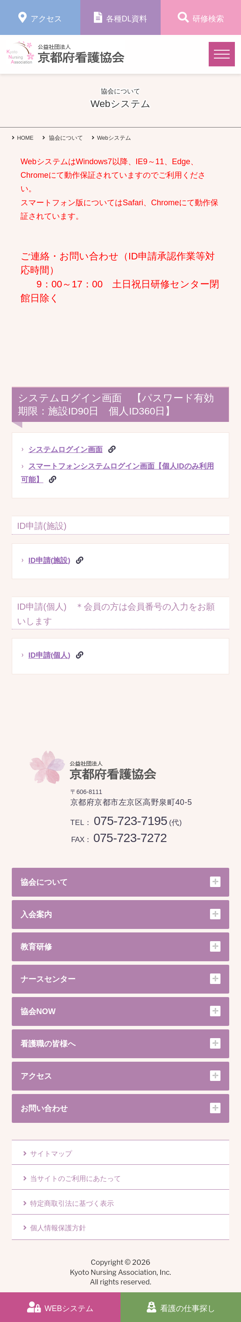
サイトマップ (47, 1153)
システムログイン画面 (65, 449)
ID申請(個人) (49, 655)
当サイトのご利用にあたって (72, 1178)
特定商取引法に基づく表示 (68, 1203)
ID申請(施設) (49, 560)
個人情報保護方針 (54, 1227)
